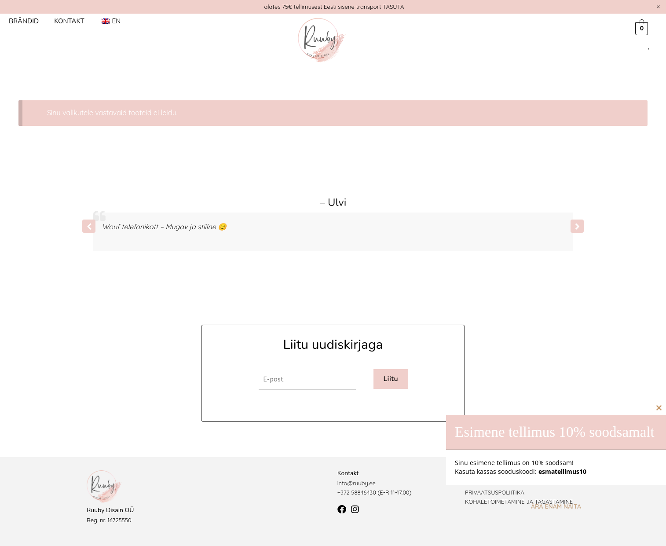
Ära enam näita (556, 506)
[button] (577, 226)
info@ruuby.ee (356, 483)
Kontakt (69, 21)
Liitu (390, 379)
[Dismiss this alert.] (658, 6)
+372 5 (346, 492)
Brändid (24, 21)
